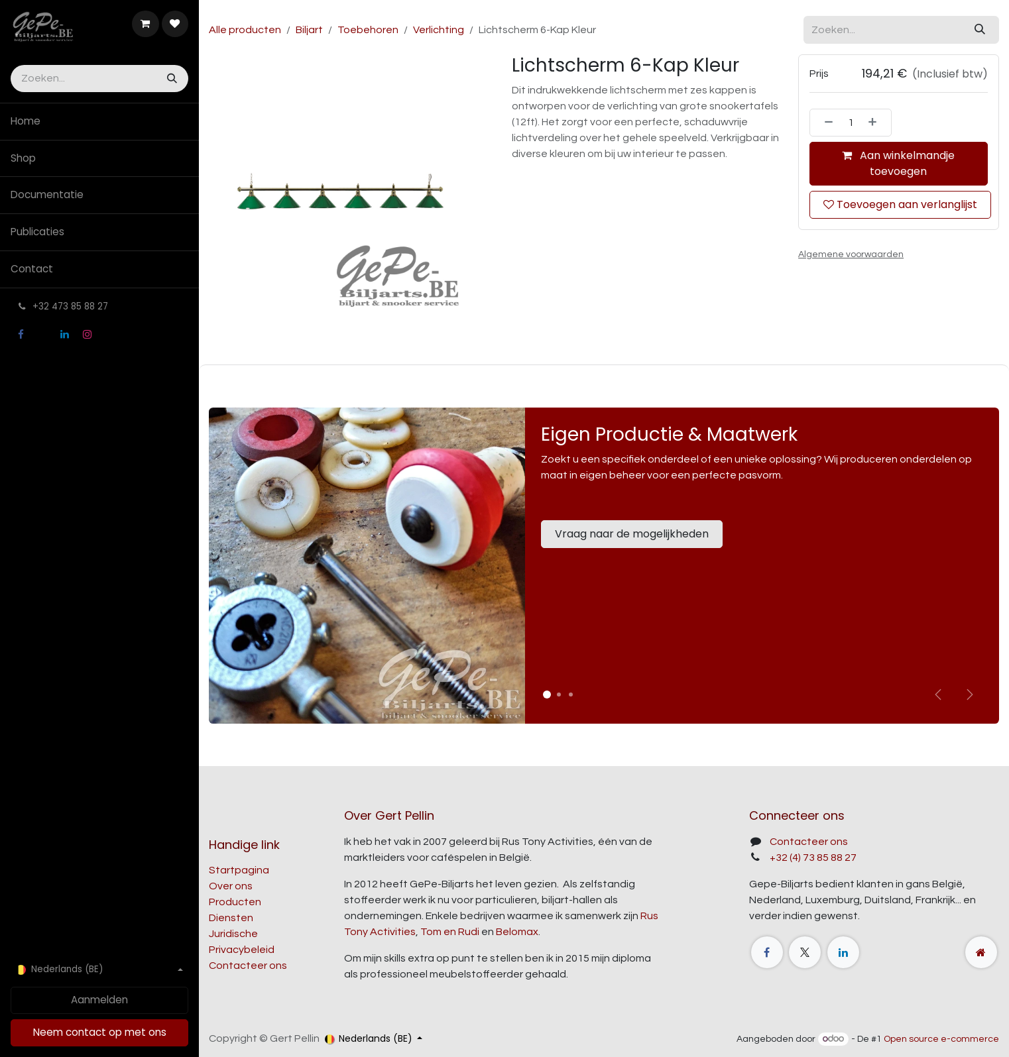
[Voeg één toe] (876, 122)
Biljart (309, 30)
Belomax (517, 931)
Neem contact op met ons (99, 1032)
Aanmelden (99, 1000)
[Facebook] (20, 335)
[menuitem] (99, 121)
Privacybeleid (241, 949)
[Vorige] (938, 694)
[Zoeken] (170, 78)
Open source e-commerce (941, 1039)
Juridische (233, 933)
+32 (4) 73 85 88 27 (813, 857)
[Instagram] (87, 335)
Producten (235, 902)
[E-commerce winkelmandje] (145, 24)
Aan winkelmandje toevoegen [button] (899, 163)
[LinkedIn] (65, 335)
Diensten (231, 918)
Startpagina (239, 870)
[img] (970, 694)
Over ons (231, 886)
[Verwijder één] (824, 122)
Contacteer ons (248, 965)
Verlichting (438, 30)
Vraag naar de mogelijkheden (632, 533)
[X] (42, 335)
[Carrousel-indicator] (559, 694)
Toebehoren (367, 30)
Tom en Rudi (449, 931)
